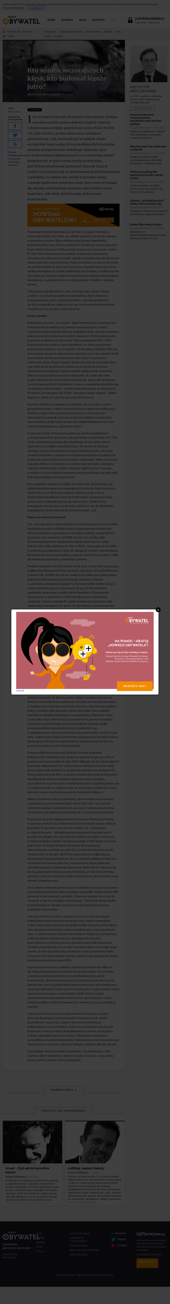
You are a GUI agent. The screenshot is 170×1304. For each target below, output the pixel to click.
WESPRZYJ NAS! (134, 686)
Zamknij (20, 690)
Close (158, 609)
